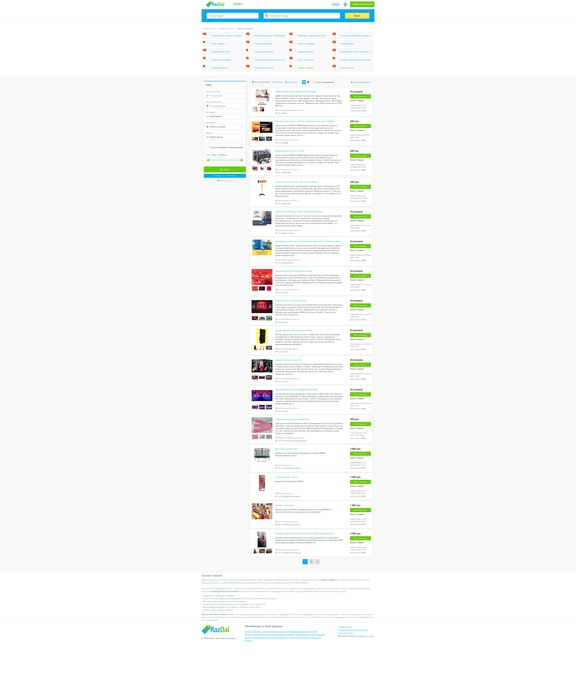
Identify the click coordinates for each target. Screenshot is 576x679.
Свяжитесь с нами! (365, 670)
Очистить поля (225, 181)
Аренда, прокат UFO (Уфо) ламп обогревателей (301, 190)
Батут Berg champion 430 (289, 478)
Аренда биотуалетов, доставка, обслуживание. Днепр (304, 222)
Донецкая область (261, 672)
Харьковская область (298, 666)
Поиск (357, 15)
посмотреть (360, 98)
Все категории (208, 28)
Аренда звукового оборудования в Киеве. (298, 350)
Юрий (285, 147)
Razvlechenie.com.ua (292, 497)
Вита (285, 115)
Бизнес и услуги (226, 28)
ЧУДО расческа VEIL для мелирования (296, 446)
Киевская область (253, 666)
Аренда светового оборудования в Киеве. (298, 286)
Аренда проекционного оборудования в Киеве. (302, 414)
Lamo (285, 308)
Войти (336, 4)
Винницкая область (279, 672)
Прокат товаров (245, 28)
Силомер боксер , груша (289, 508)
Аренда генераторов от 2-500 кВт (293, 157)
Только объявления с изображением (226, 147)
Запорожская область (263, 669)
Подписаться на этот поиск (224, 175)
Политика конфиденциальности (353, 664)
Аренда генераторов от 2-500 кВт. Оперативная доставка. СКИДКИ (304, 125)
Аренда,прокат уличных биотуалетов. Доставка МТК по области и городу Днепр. (304, 254)
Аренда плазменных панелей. (292, 382)
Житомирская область (299, 672)
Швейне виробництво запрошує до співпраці (300, 93)
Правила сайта (345, 661)
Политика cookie (345, 667)
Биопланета (288, 244)
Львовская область (304, 669)
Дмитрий (287, 178)
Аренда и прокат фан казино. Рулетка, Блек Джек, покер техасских (304, 568)
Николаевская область (284, 669)
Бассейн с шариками (287, 538)
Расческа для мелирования (295, 468)
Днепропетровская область (275, 666)
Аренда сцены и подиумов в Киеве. (295, 318)
